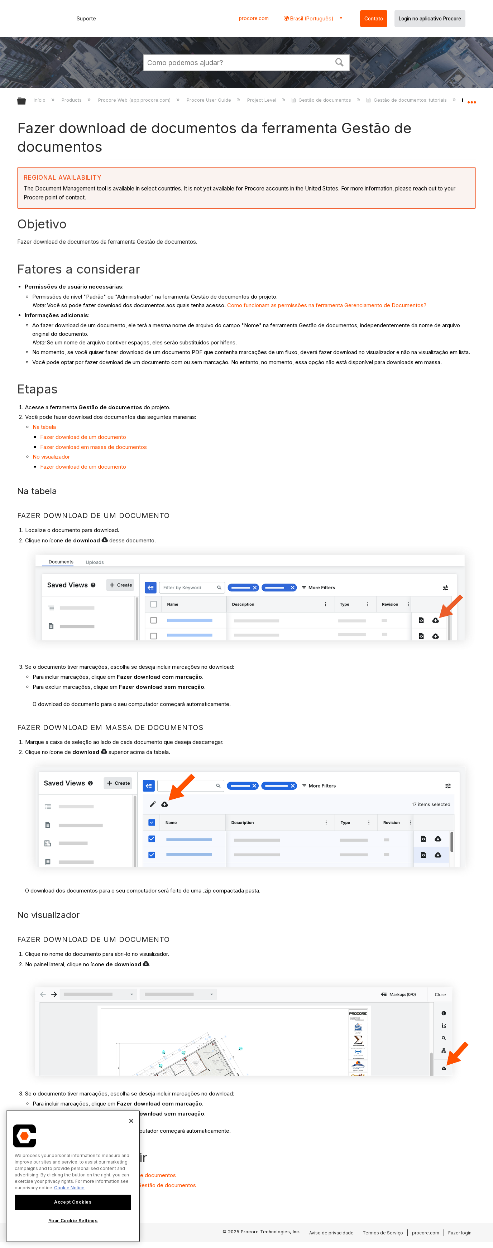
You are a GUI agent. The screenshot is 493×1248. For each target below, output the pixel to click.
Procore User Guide (210, 100)
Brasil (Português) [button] (311, 18)
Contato (373, 18)
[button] (340, 62)
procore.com (254, 18)
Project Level (262, 100)
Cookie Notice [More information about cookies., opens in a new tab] (69, 1187)
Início (40, 100)
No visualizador (51, 456)
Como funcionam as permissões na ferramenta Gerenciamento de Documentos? (326, 305)
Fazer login (460, 1232)
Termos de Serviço (383, 1232)
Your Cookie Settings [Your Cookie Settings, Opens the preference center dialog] (73, 1220)
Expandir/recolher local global (471, 99)
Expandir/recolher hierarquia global (26, 101)
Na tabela (44, 427)
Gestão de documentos (322, 100)
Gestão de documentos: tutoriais (407, 100)
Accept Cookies (72, 1202)
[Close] (131, 1121)
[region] (73, 1176)
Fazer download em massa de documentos (93, 447)
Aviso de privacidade (331, 1232)
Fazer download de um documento (83, 437)
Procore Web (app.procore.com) (135, 100)
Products (72, 100)
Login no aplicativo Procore (430, 18)
